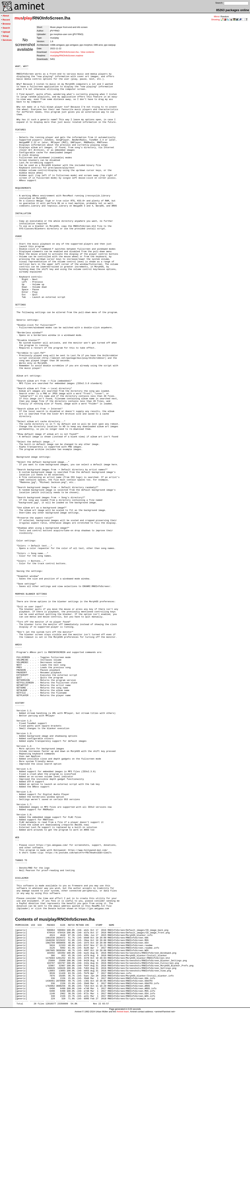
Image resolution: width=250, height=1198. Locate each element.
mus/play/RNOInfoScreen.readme (66, 55)
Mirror (217, 16)
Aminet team (122, 1196)
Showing (215, 19)
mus (19, 18)
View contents (87, 52)
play (28, 18)
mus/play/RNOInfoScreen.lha (64, 52)
